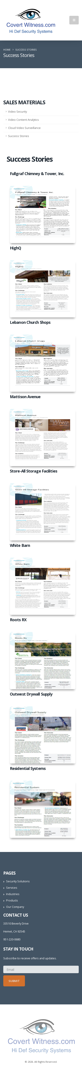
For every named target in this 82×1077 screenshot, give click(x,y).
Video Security (17, 112)
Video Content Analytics (23, 120)
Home (6, 49)
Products (12, 900)
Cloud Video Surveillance (24, 128)
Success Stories (18, 136)
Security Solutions (18, 881)
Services (11, 888)
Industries (12, 894)
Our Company (15, 907)
